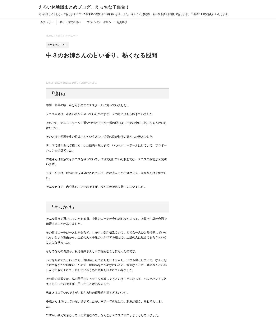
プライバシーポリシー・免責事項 (107, 22)
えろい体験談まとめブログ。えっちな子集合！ (83, 7)
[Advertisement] (116, 71)
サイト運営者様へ (70, 22)
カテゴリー (47, 22)
